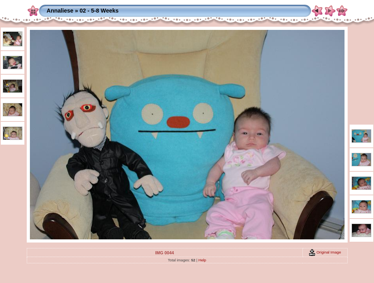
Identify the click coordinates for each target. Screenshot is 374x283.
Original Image (325, 252)
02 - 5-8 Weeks (98, 10)
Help (202, 260)
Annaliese (60, 10)
